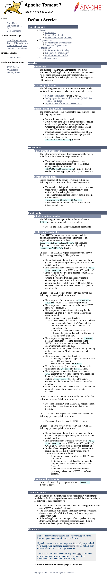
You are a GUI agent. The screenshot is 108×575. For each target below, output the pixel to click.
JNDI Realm (12, 70)
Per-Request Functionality (56, 53)
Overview (43, 30)
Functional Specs (14, 26)
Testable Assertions (48, 58)
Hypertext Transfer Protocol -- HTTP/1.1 (63, 103)
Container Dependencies (56, 45)
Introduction (50, 32)
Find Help (77, 543)
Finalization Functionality (56, 55)
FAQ (9, 28)
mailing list (73, 546)
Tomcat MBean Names (17, 43)
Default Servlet (14, 57)
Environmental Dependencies (58, 42)
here (79, 553)
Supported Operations (17, 48)
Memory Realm (14, 72)
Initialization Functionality (57, 50)
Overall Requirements (17, 40)
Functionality (45, 48)
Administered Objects (17, 45)
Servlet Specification (54, 96)
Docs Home (12, 23)
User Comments (14, 31)
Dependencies (45, 40)
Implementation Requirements (58, 37)
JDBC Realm (13, 67)
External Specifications (55, 35)
